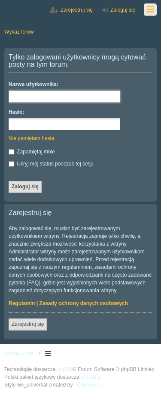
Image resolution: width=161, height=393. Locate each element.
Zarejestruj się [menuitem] (77, 10)
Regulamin (22, 303)
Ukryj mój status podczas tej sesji (51, 164)
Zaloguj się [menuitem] (122, 10)
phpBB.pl (91, 377)
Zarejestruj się (28, 324)
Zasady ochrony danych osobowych (83, 303)
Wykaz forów (19, 353)
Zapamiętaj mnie (32, 152)
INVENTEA (87, 385)
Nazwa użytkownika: (33, 84)
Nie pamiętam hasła (31, 138)
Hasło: (16, 112)
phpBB (65, 369)
